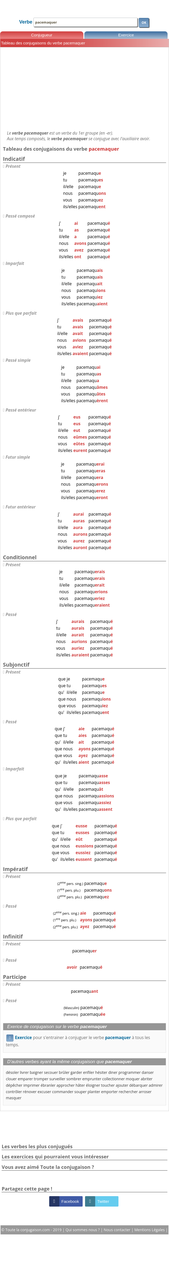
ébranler (48, 1085)
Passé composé (20, 216)
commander (63, 1091)
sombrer (73, 1078)
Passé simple (18, 360)
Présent (13, 166)
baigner (36, 1072)
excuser (44, 1091)
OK (143, 22)
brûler (64, 1072)
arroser (145, 1091)
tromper (41, 1078)
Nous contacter (117, 1229)
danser (148, 1072)
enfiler (88, 1072)
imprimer (31, 1085)
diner (112, 1072)
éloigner (93, 1085)
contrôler (14, 1091)
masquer (13, 1097)
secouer (51, 1072)
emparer (25, 1078)
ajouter (122, 1085)
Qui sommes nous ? (83, 1229)
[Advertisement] (84, 88)
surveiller (57, 1078)
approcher (65, 1085)
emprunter (91, 1078)
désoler (12, 1072)
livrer (24, 1072)
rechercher (128, 1091)
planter (94, 1091)
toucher (108, 1085)
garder (76, 1072)
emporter (109, 1091)
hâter (80, 1085)
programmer (129, 1072)
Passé (11, 614)
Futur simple (18, 457)
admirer (156, 1085)
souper (80, 1091)
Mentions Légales (150, 1229)
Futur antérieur (21, 507)
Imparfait (15, 263)
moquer (133, 1078)
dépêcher (14, 1085)
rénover (30, 1091)
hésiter (101, 1072)
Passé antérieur (21, 410)
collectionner (113, 1078)
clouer (11, 1078)
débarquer (138, 1085)
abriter (146, 1078)
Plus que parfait (21, 313)
